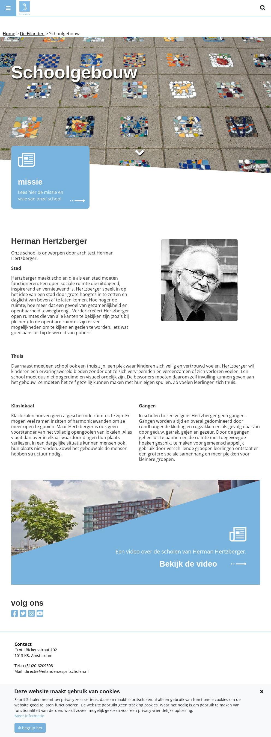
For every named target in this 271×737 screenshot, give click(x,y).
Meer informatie (29, 715)
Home (9, 34)
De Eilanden (32, 34)
